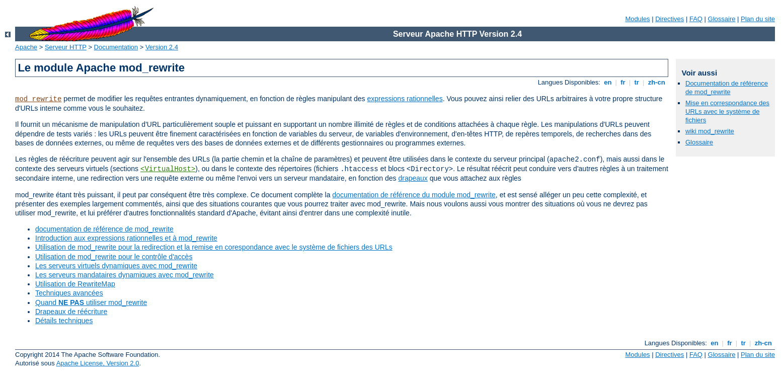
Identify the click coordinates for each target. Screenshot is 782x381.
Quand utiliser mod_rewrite (91, 302)
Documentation (116, 47)
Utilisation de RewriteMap (75, 284)
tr (637, 82)
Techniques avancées (69, 293)
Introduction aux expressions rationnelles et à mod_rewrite (126, 238)
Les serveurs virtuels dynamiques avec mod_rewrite (116, 266)
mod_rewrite (38, 99)
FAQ (695, 19)
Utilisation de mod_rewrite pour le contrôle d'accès (113, 257)
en (607, 82)
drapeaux (412, 178)
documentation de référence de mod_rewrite (104, 229)
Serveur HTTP (66, 47)
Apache (26, 47)
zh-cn (656, 82)
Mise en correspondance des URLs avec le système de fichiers (727, 111)
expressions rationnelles (404, 99)
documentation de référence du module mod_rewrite (414, 195)
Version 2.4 (161, 47)
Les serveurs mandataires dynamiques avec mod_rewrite (124, 275)
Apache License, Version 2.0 (97, 363)
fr (623, 82)
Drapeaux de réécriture (71, 312)
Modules (637, 19)
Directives (669, 19)
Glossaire (722, 19)
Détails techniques (64, 321)
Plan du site (758, 19)
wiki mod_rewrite (709, 131)
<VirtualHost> (167, 169)
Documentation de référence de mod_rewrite (726, 88)
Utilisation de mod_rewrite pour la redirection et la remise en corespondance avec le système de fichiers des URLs (214, 247)
